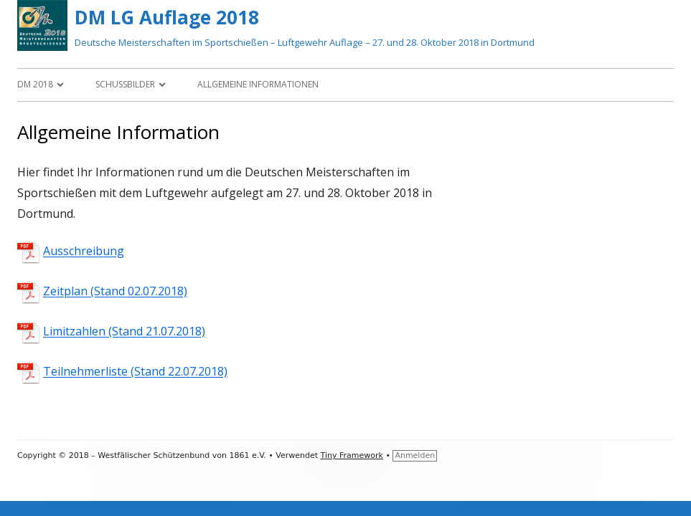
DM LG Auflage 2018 (167, 17)
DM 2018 (35, 84)
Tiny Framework (352, 455)
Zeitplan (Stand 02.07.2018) (115, 292)
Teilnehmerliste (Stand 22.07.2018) (135, 372)
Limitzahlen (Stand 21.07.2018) (124, 332)
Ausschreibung (83, 251)
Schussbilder (125, 84)
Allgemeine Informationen (258, 84)
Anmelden (415, 455)
